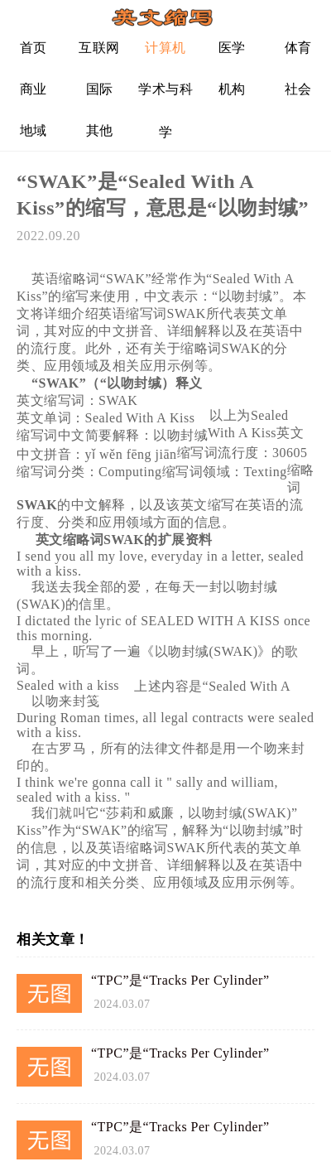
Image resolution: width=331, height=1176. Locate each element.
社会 (298, 89)
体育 (298, 48)
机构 (232, 89)
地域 (33, 130)
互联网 (99, 48)
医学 (232, 48)
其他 (99, 130)
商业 (33, 89)
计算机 (165, 48)
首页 (33, 48)
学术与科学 (165, 95)
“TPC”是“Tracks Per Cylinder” (180, 980)
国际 (99, 89)
